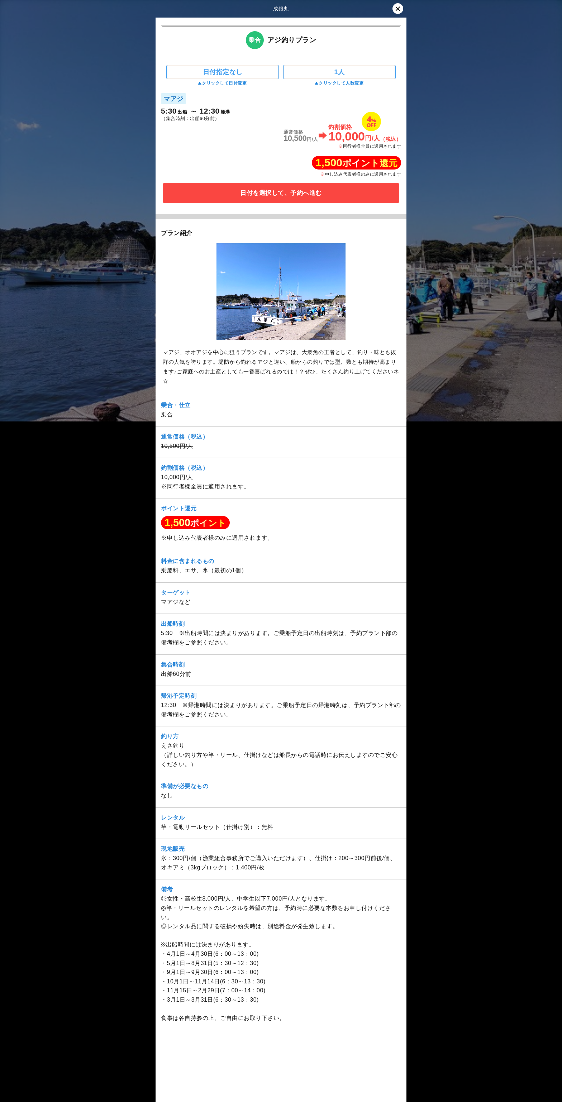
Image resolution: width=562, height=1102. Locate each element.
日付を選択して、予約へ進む (281, 193)
